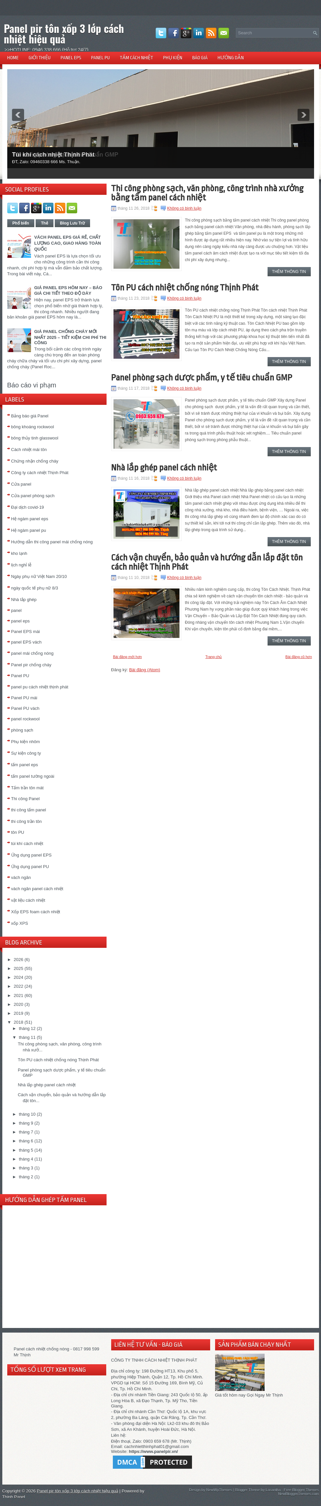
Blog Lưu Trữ (72, 223)
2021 (18, 995)
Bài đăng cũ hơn (298, 657)
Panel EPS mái (25, 631)
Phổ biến (21, 223)
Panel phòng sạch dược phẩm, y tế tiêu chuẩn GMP (201, 377)
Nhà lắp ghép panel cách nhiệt (47, 1084)
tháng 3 (26, 1167)
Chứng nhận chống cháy (34, 461)
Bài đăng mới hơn (127, 657)
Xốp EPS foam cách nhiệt (35, 911)
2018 (18, 1022)
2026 (18, 959)
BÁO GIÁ (200, 57)
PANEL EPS (70, 57)
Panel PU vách (25, 708)
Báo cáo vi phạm (31, 385)
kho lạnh (19, 553)
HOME (13, 57)
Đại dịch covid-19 (27, 507)
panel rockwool (25, 718)
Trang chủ (213, 657)
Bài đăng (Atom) (144, 669)
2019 (18, 1013)
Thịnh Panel (13, 1496)
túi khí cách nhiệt (27, 843)
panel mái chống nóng (32, 653)
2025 (18, 968)
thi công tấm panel (28, 809)
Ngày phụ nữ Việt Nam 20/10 (39, 576)
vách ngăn (21, 877)
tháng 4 (26, 1159)
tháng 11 (27, 1037)
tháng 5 (26, 1150)
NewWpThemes (219, 1490)
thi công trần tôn (26, 821)
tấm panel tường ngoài (32, 776)
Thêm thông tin (289, 271)
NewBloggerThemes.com (298, 1494)
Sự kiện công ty (26, 753)
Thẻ (44, 223)
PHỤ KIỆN (172, 57)
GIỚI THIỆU (40, 57)
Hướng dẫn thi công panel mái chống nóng (52, 541)
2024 (18, 977)
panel (16, 610)
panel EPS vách (26, 642)
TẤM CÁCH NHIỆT (136, 57)
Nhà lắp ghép (24, 599)
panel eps (20, 620)
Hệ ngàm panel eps (29, 518)
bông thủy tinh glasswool (34, 438)
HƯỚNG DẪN (230, 57)
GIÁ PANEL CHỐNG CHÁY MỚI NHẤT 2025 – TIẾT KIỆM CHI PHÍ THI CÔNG (70, 337)
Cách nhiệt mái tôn (29, 449)
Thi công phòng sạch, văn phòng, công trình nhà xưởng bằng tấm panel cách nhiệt (207, 193)
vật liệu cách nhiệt (28, 900)
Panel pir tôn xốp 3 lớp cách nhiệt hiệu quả (64, 33)
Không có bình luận (184, 208)
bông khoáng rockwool (32, 426)
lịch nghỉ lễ (21, 564)
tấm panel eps (24, 764)
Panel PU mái (24, 697)
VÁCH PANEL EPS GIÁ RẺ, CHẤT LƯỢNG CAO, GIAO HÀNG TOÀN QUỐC (67, 243)
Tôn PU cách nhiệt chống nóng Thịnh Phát (58, 1059)
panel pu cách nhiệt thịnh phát (39, 686)
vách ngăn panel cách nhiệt (37, 888)
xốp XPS (19, 923)
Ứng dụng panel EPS (31, 855)
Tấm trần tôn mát (27, 787)
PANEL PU (100, 57)
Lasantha (273, 1490)
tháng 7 (26, 1132)
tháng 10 (27, 1114)
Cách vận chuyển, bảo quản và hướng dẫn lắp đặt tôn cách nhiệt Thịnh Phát (207, 562)
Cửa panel (21, 484)
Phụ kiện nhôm (25, 741)
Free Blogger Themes (301, 1490)
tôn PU (17, 832)
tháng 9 (26, 1123)
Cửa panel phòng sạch (33, 495)
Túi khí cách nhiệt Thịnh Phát (53, 154)
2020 (18, 1004)
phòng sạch (22, 730)
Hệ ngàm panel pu (28, 530)
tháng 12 (27, 1028)
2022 (18, 986)
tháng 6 (26, 1140)
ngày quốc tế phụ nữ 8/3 (34, 588)
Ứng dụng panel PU (30, 866)
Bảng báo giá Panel (29, 415)
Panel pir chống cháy (31, 664)
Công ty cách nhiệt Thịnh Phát (40, 472)
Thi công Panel (25, 798)
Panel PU (20, 675)
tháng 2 (26, 1176)
